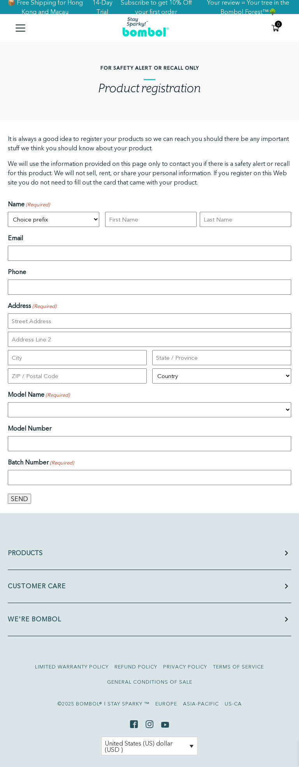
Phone (17, 272)
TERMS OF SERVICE (238, 667)
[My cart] (275, 28)
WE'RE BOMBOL (34, 619)
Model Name (39, 395)
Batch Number (41, 462)
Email (15, 238)
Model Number (29, 428)
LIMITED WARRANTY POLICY (72, 667)
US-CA (233, 704)
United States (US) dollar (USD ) (138, 746)
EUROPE (166, 704)
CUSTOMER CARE (37, 586)
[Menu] (42, 28)
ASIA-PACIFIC (201, 704)
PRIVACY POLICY (185, 667)
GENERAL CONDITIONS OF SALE (149, 682)
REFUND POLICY (135, 667)
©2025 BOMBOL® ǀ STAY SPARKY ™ (104, 704)
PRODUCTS (25, 553)
